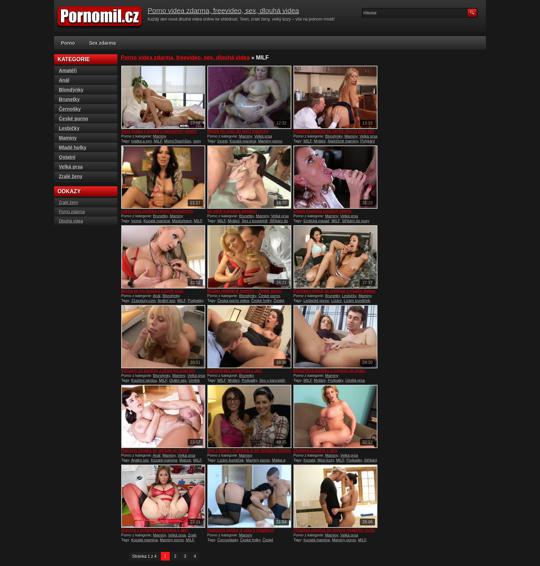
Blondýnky (333, 136)
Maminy (159, 136)
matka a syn (141, 141)
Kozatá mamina (243, 141)
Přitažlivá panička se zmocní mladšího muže (334, 530)
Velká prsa (263, 136)
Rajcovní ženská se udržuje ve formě (155, 450)
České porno (269, 296)
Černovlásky (227, 540)
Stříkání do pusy (355, 221)
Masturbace (181, 221)
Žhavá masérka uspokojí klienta (322, 211)
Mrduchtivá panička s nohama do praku (329, 370)
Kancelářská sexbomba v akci (234, 370)
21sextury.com (143, 300)
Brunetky (160, 216)
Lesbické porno (316, 300)
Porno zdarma (72, 211)
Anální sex (166, 300)
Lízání (336, 300)
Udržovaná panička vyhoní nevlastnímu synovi (157, 213)
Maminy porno (270, 141)
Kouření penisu (144, 380)
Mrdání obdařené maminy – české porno (244, 291)
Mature (185, 460)
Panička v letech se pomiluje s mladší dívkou (334, 291)
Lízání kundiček (357, 300)
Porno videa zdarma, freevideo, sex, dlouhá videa (223, 10)
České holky (261, 300)
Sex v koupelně (255, 221)
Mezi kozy (326, 460)
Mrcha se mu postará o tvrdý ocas (152, 291)
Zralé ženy (70, 176)
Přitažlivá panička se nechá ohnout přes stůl (333, 131)
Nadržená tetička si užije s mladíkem (240, 530)
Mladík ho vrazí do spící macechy (238, 131)
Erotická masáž (316, 221)
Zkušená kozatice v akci (315, 450)
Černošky (70, 109)
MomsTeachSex (177, 141)
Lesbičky (349, 296)
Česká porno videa (233, 300)
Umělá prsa (355, 380)
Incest (222, 141)
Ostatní (67, 157)
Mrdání (319, 141)
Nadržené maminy (343, 141)
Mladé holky (72, 147)
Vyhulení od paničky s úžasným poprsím (158, 370)
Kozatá (309, 460)
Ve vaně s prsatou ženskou (232, 211)
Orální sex (177, 380)
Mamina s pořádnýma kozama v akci (154, 530)
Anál (156, 296)
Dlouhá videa (71, 221)
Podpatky (195, 300)
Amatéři (68, 70)
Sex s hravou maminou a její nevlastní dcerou (249, 450)
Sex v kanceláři (272, 380)
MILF (158, 141)
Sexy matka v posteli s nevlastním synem (159, 131)
